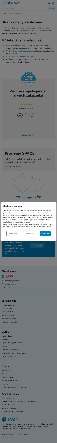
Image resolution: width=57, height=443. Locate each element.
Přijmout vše (45, 233)
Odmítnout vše (13, 233)
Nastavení (29, 233)
